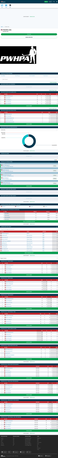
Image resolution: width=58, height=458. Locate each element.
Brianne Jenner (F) (5, 237)
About (38, 439)
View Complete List (29, 252)
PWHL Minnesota (10, 166)
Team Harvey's (17, 75)
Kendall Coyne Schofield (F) (6, 241)
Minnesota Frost (29, 235)
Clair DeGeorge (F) (6, 165)
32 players (18, 206)
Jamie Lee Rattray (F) (9, 283)
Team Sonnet (45, 75)
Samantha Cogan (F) (5, 233)
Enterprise (38, 448)
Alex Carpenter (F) (5, 248)
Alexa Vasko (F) (5, 177)
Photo (38, 443)
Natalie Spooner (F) (6, 182)
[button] (29, 34)
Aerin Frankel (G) (8, 116)
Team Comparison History (29, 221)
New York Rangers (28, 442)
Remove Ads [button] (32, 16)
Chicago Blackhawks (28, 438)
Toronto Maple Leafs (28, 445)
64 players (3, 206)
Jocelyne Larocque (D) (9, 315)
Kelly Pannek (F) (4, 235)
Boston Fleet (29, 244)
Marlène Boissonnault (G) (10, 121)
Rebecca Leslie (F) (4, 239)
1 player (32, 206)
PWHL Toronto (9, 179)
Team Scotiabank (32, 75)
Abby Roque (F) (4, 243)
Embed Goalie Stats (53, 108)
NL (13, 445)
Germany (2, 443)
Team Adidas (3, 75)
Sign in (50, 1)
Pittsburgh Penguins (28, 443)
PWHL (43, 235)
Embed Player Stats (53, 90)
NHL (13, 438)
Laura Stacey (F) (8, 101)
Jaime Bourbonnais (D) (7, 174)
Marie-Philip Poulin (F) (9, 95)
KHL (13, 439)
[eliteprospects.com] (3, 1)
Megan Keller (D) (4, 244)
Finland (2, 442)
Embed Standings (53, 82)
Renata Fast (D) (8, 321)
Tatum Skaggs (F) (8, 319)
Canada (2, 439)
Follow (29, 34)
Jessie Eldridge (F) (8, 99)
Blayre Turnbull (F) (9, 317)
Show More (29, 105)
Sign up (46, 1)
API (37, 445)
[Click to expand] (57, 84)
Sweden (2, 438)
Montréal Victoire (29, 243)
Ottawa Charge (29, 237)
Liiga (13, 443)
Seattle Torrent (29, 248)
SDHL (43, 233)
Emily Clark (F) (8, 97)
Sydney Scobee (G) (9, 114)
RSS (37, 446)
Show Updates (29, 37)
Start (2, 26)
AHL (13, 442)
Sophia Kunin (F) (6, 170)
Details (54, 165)
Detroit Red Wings (28, 439)
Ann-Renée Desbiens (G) (10, 118)
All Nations (2, 445)
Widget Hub (39, 438)
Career (38, 449)
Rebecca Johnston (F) (8, 351)
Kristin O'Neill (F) (8, 103)
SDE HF (28, 233)
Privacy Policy (39, 442)
